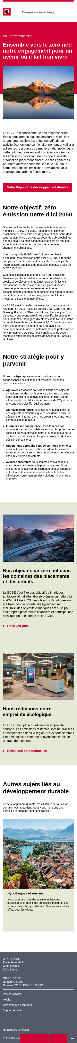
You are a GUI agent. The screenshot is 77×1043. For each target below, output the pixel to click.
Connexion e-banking (40, 12)
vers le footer (72, 1038)
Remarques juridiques (16, 1029)
